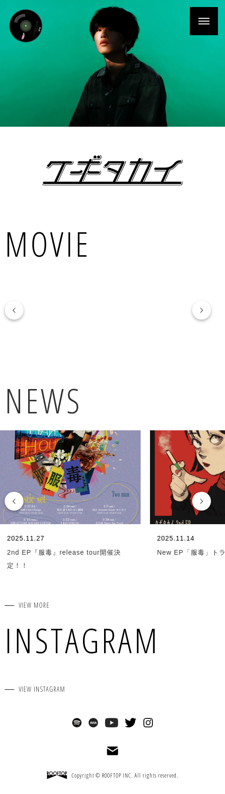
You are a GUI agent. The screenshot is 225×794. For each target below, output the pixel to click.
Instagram (148, 723)
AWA (93, 723)
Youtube (111, 723)
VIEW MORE (34, 605)
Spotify (77, 723)
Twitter (130, 723)
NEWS (43, 400)
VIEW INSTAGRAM (42, 689)
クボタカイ (112, 170)
